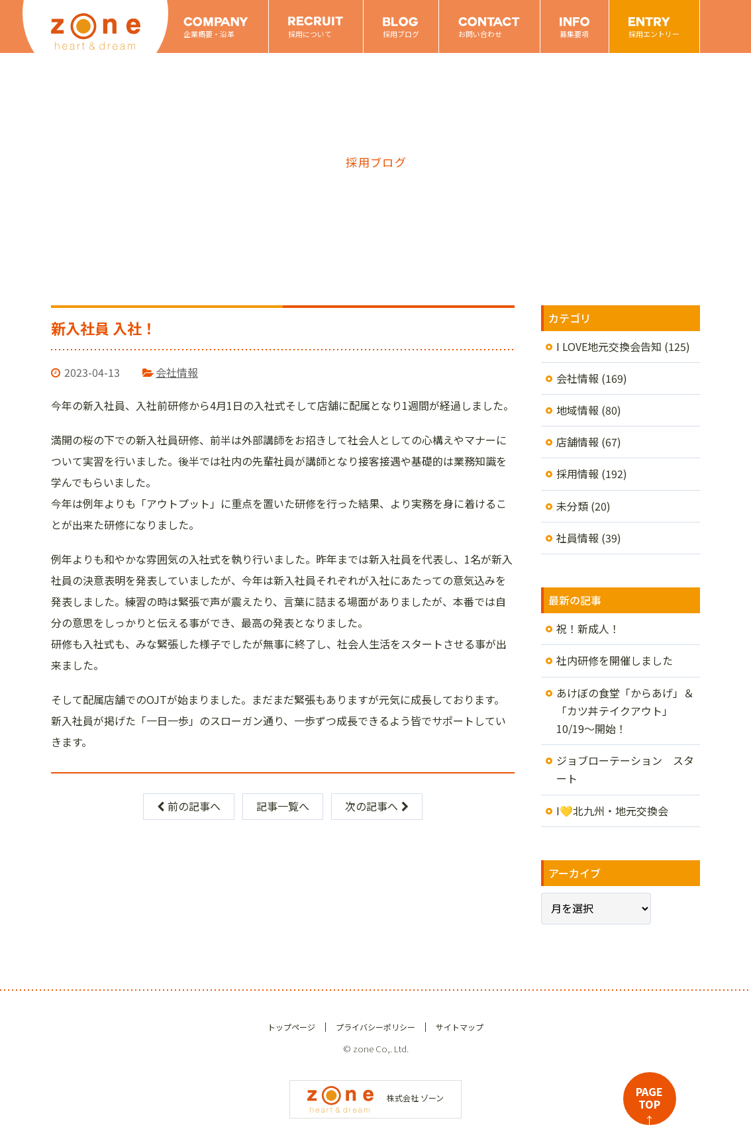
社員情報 (577, 538)
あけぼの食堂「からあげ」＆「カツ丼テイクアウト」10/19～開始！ (625, 710)
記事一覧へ (282, 806)
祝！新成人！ (588, 628)
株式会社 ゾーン (375, 1097)
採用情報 (577, 473)
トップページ (291, 1026)
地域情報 (577, 410)
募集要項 (574, 33)
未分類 (572, 506)
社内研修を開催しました (614, 660)
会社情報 (177, 372)
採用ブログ (401, 33)
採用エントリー (653, 33)
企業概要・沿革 (208, 33)
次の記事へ (377, 806)
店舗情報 (577, 442)
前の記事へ (189, 806)
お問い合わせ (480, 33)
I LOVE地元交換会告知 (609, 346)
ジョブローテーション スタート (625, 769)
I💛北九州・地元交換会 (612, 811)
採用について (310, 33)
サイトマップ (459, 1026)
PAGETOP (649, 1104)
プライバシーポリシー (375, 1026)
